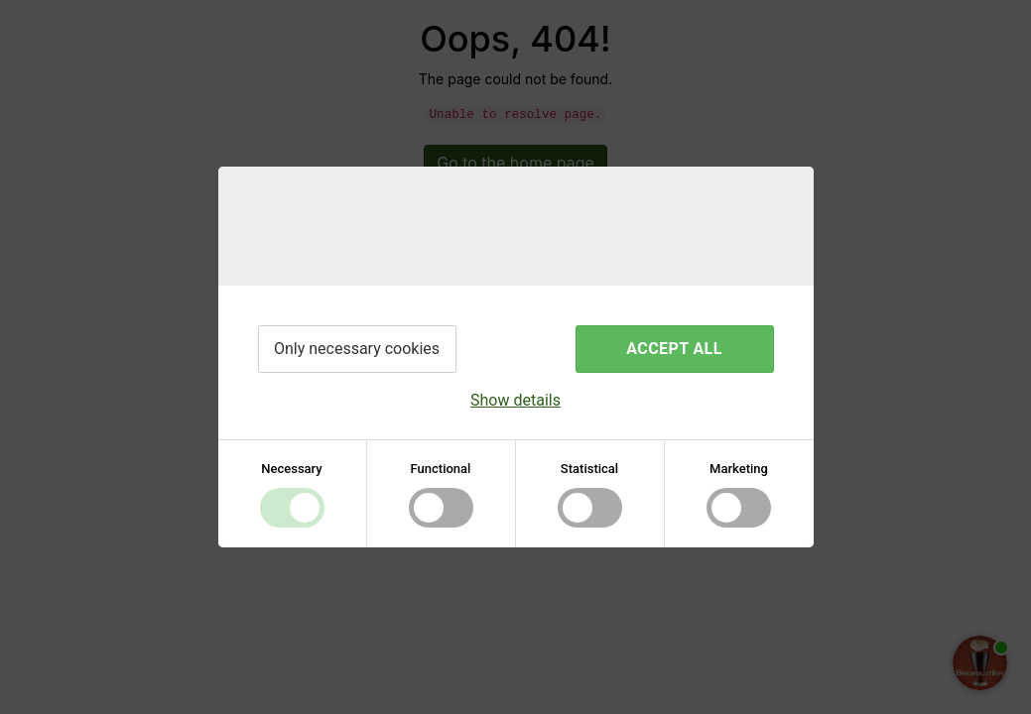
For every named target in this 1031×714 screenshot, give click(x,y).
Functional (441, 468)
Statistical (589, 468)
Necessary (291, 468)
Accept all (673, 348)
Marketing (738, 468)
